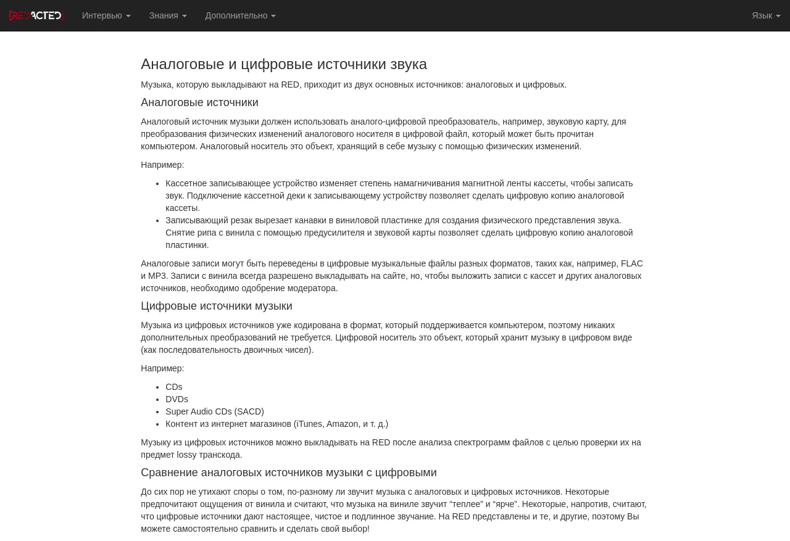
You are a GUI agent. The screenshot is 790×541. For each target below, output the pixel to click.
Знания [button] (168, 15)
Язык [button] (766, 15)
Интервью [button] (106, 15)
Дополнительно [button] (241, 15)
